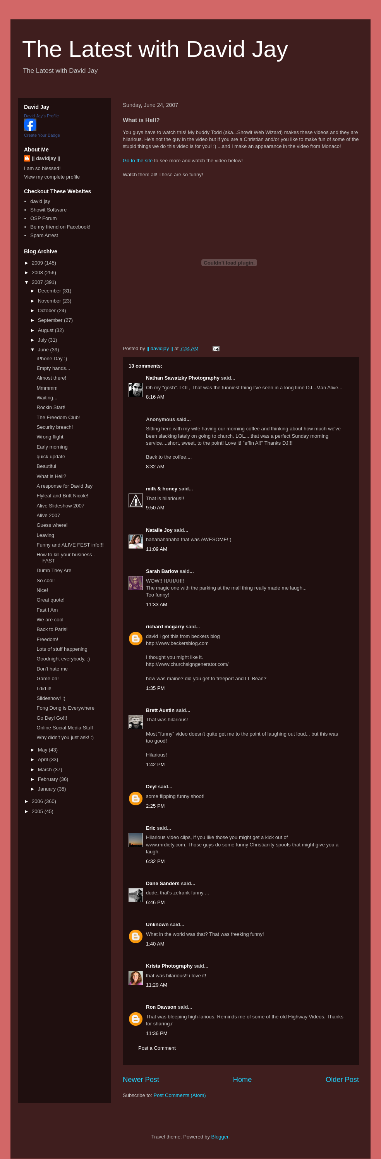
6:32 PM (155, 861)
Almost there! (51, 378)
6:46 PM (155, 902)
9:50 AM (155, 508)
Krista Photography (169, 966)
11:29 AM (156, 985)
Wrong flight (49, 437)
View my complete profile (52, 177)
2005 (38, 811)
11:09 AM (156, 549)
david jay (40, 201)
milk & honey (161, 489)
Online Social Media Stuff (64, 728)
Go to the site (138, 160)
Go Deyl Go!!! (51, 718)
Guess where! (51, 525)
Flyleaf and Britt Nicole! (62, 496)
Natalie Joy (159, 530)
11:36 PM (157, 1033)
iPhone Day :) (51, 358)
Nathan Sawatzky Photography (183, 378)
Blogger (219, 1137)
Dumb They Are (53, 570)
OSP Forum (43, 218)
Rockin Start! (50, 407)
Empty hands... (53, 368)
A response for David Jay (64, 486)
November (50, 301)
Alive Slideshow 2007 (60, 506)
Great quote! (50, 600)
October (47, 310)
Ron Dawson (161, 1007)
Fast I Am (47, 610)
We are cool (49, 619)
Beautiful (46, 466)
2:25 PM (155, 806)
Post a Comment (157, 1048)
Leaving (45, 535)
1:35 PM (155, 688)
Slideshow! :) (50, 698)
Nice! (42, 590)
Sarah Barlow (162, 571)
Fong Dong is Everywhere (65, 708)
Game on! (47, 678)
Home (242, 1079)
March (45, 769)
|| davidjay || (46, 158)
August (46, 330)
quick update (50, 456)
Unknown (157, 924)
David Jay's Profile (41, 115)
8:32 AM (155, 466)
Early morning (51, 447)
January (47, 789)
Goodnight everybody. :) (63, 659)
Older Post (342, 1079)
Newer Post (141, 1079)
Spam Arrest (44, 235)
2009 (38, 263)
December (50, 291)
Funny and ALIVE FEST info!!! (69, 545)
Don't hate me (52, 669)
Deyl (151, 786)
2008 (38, 272)
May (43, 750)
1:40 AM (155, 944)
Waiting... (46, 398)
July (43, 340)
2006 (38, 801)
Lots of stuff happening (61, 649)
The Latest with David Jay (155, 49)
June (44, 350)
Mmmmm (46, 388)
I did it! (43, 688)
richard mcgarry (165, 626)
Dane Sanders (163, 883)
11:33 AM (156, 604)
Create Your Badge (42, 135)
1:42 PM (155, 764)
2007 (38, 282)
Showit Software (48, 210)
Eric (151, 828)
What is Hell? (51, 476)
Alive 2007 (48, 515)
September (51, 320)
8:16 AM (155, 397)
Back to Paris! (51, 629)
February (49, 779)
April (44, 759)
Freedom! (47, 639)
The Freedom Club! (58, 417)
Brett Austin (160, 710)
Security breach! (54, 427)
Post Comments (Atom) (180, 1095)
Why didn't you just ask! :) (65, 737)
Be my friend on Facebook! (60, 227)
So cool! (45, 580)
